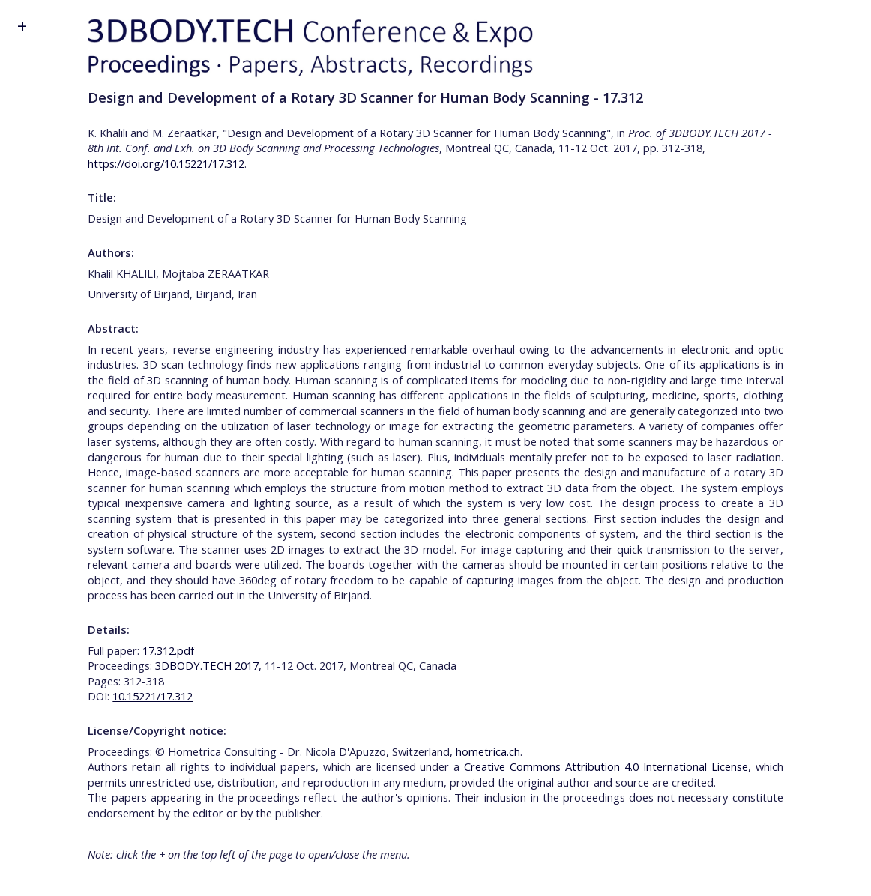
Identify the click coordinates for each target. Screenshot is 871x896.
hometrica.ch (488, 751)
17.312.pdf (168, 650)
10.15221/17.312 (152, 695)
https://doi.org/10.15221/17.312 (166, 163)
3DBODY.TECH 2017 (207, 665)
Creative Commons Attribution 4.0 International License (606, 766)
